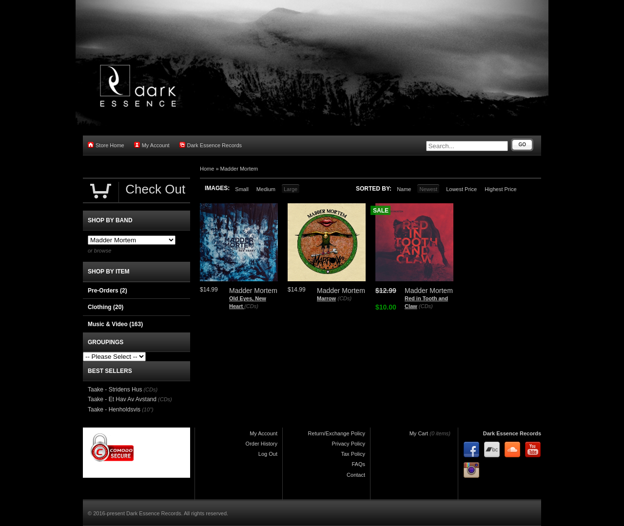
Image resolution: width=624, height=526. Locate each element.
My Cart (419, 433)
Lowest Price (461, 189)
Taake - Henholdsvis (114, 409)
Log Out (267, 454)
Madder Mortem (239, 169)
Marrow (326, 298)
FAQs (358, 464)
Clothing (105, 307)
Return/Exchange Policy (336, 433)
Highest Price (500, 189)
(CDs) (251, 306)
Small (242, 189)
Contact (356, 475)
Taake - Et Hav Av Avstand (122, 399)
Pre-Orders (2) (107, 290)
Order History (261, 444)
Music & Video (115, 324)
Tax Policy (353, 454)
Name (404, 189)
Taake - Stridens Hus (115, 389)
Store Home (106, 145)
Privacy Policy (348, 444)
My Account (152, 145)
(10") (147, 409)
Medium (265, 189)
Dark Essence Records (210, 145)
